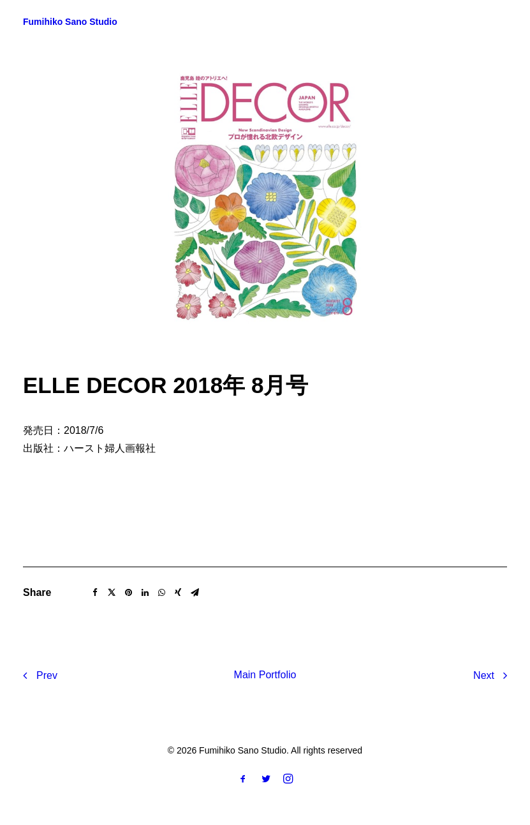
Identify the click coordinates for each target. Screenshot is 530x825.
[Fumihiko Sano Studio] (70, 21)
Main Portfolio (265, 674)
